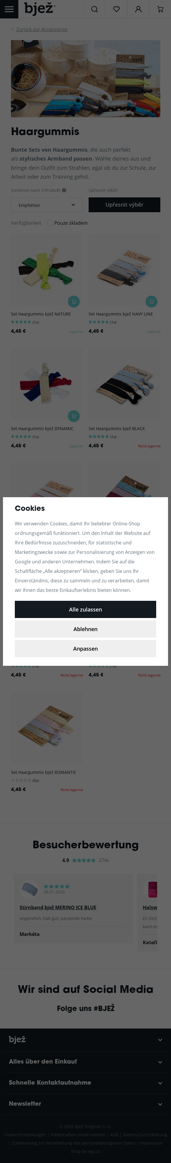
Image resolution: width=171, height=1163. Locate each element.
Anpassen (85, 648)
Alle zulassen (85, 609)
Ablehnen (85, 629)
